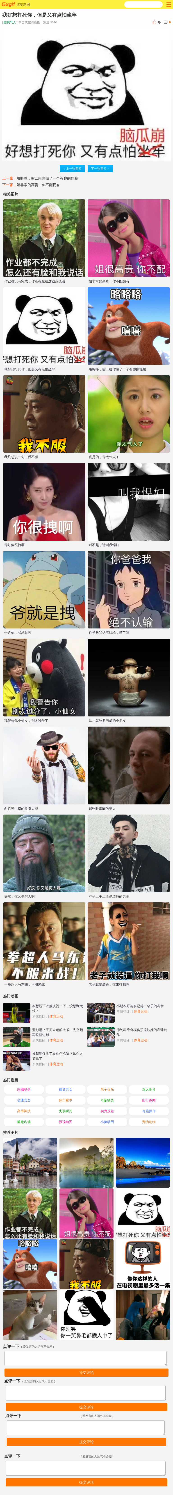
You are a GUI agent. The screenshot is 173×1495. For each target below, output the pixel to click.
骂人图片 (149, 1089)
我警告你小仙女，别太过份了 (26, 721)
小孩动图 (107, 1122)
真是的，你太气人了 (104, 457)
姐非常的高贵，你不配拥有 (38, 185)
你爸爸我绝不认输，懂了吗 (109, 633)
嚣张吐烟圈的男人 (102, 809)
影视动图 (65, 1122)
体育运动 (56, 1016)
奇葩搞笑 (107, 1100)
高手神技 (24, 1111)
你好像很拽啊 (14, 545)
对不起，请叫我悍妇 (104, 545)
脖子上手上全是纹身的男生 (109, 896)
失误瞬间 (65, 1111)
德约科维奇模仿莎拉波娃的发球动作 (141, 1032)
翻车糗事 (65, 1100)
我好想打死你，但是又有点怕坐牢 (29, 369)
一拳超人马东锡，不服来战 (24, 984)
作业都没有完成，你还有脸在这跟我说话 (34, 281)
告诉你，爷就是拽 (17, 633)
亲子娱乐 (107, 1089)
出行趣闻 (149, 1100)
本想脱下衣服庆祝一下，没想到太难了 (57, 1008)
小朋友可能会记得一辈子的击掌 (140, 1006)
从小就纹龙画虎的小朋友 (107, 721)
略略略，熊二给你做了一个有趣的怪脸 (47, 178)
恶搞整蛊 (24, 1089)
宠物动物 (149, 1122)
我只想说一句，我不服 (21, 457)
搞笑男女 (65, 1089)
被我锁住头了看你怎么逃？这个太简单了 (57, 1056)
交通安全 (24, 1100)
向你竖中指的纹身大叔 (21, 809)
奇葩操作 (149, 1111)
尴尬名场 (24, 1122)
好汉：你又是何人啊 (19, 896)
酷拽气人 (10, 22)
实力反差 (107, 1111)
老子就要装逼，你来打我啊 (109, 984)
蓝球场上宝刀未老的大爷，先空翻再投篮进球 (57, 1032)
